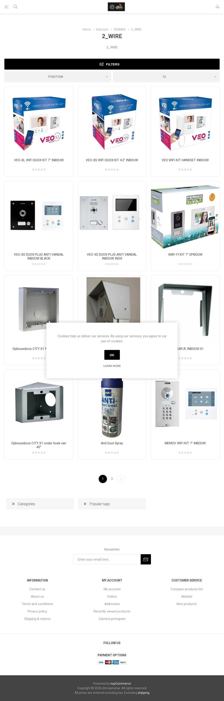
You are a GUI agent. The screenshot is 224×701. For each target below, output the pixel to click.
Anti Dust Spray (112, 443)
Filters (112, 64)
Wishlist (186, 596)
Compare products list (187, 589)
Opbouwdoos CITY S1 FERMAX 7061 (38, 349)
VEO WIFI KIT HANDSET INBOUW (185, 160)
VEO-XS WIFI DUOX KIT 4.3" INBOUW (112, 160)
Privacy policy (37, 611)
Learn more (112, 366)
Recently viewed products (112, 611)
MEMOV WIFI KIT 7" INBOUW (185, 443)
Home (86, 29)
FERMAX (120, 29)
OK (112, 355)
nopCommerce (120, 683)
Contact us (37, 589)
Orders (112, 596)
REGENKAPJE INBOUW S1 (185, 349)
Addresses (112, 604)
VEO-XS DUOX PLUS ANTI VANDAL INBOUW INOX (112, 256)
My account (112, 589)
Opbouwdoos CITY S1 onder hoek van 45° (38, 445)
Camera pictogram (112, 619)
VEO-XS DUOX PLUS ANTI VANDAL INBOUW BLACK (39, 256)
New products (187, 604)
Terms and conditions (37, 604)
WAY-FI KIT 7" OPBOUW (185, 254)
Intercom (102, 29)
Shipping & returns (37, 619)
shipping (143, 692)
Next (121, 479)
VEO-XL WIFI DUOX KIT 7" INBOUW (39, 160)
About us (37, 596)
